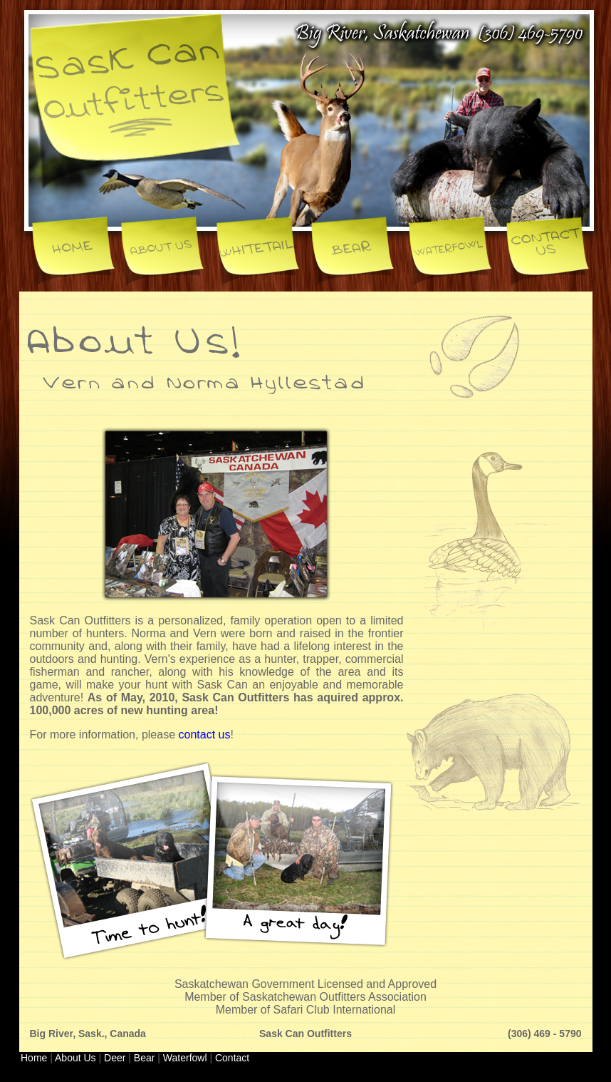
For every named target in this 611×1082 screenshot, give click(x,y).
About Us (75, 1057)
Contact (232, 1057)
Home (34, 1057)
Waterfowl (185, 1057)
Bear (144, 1057)
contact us (204, 734)
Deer (114, 1057)
